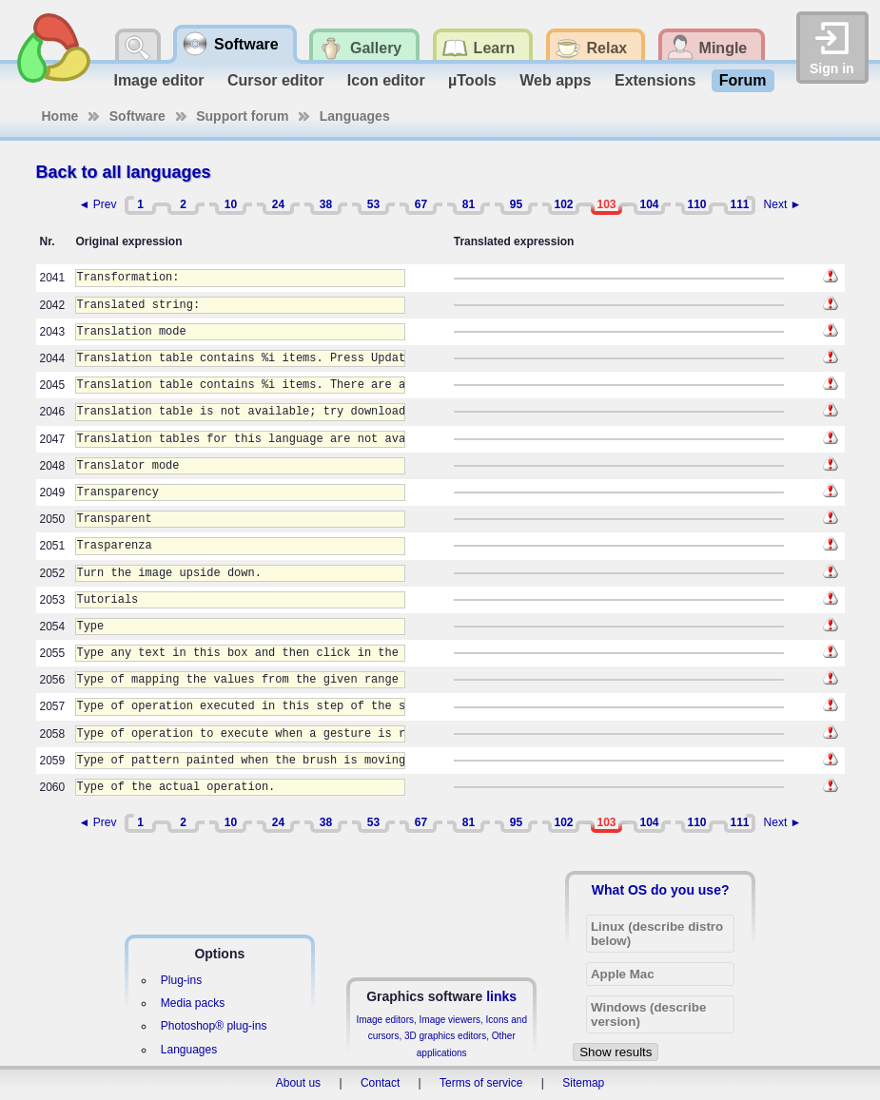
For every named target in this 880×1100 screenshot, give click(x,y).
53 (373, 204)
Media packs (193, 1003)
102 (563, 204)
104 (648, 204)
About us (298, 1083)
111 (739, 204)
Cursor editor (275, 80)
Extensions (655, 80)
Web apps (555, 80)
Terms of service (481, 1083)
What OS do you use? (661, 889)
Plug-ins (181, 980)
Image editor (158, 80)
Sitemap (583, 1083)
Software (137, 116)
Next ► (783, 204)
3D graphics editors (445, 1036)
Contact (380, 1083)
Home (60, 116)
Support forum (242, 116)
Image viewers (450, 1019)
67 (421, 204)
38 (326, 204)
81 (468, 204)
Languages (355, 116)
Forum (743, 80)
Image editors (385, 1019)
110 (696, 204)
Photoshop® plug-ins (214, 1025)
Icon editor (386, 80)
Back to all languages (123, 172)
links (501, 996)
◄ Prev (98, 204)
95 (516, 204)
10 (231, 204)
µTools (472, 80)
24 (278, 204)
